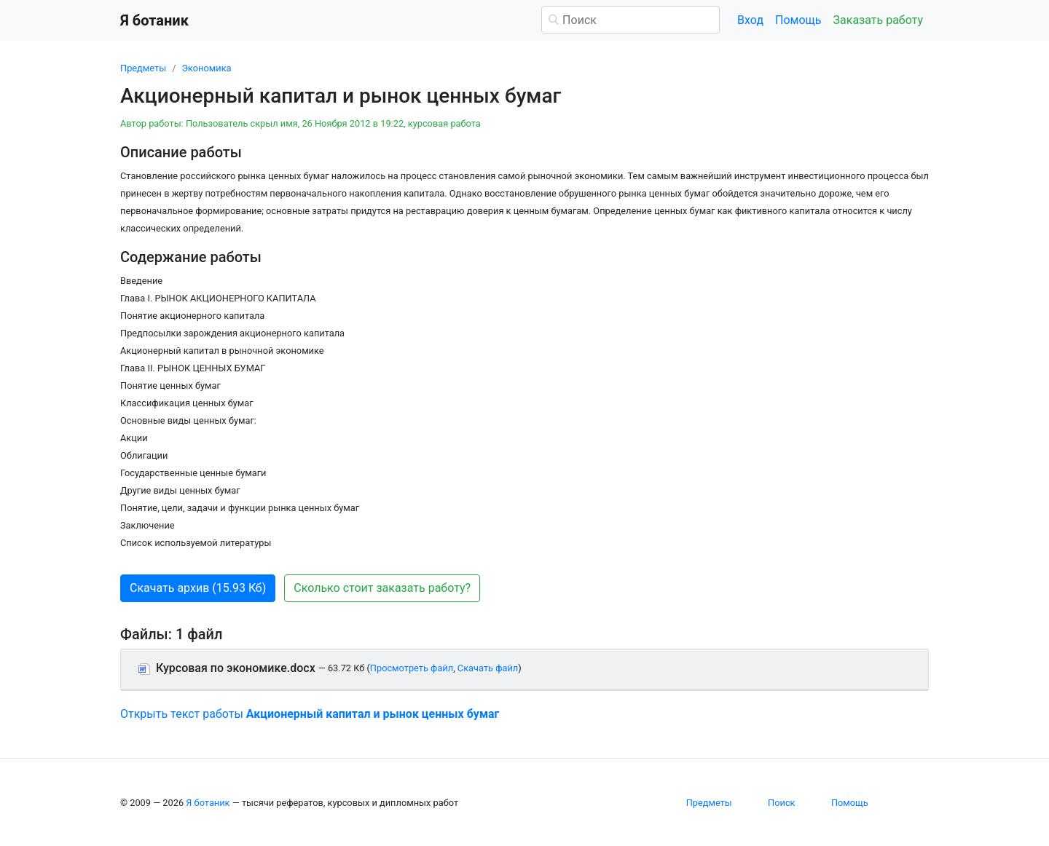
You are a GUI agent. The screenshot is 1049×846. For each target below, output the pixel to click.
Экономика (206, 68)
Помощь (798, 20)
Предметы (143, 68)
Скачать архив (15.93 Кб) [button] (198, 588)
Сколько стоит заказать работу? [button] (382, 588)
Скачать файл (487, 668)
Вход (750, 20)
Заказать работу (878, 20)
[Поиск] (630, 19)
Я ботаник (207, 802)
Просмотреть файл (411, 668)
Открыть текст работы (309, 714)
